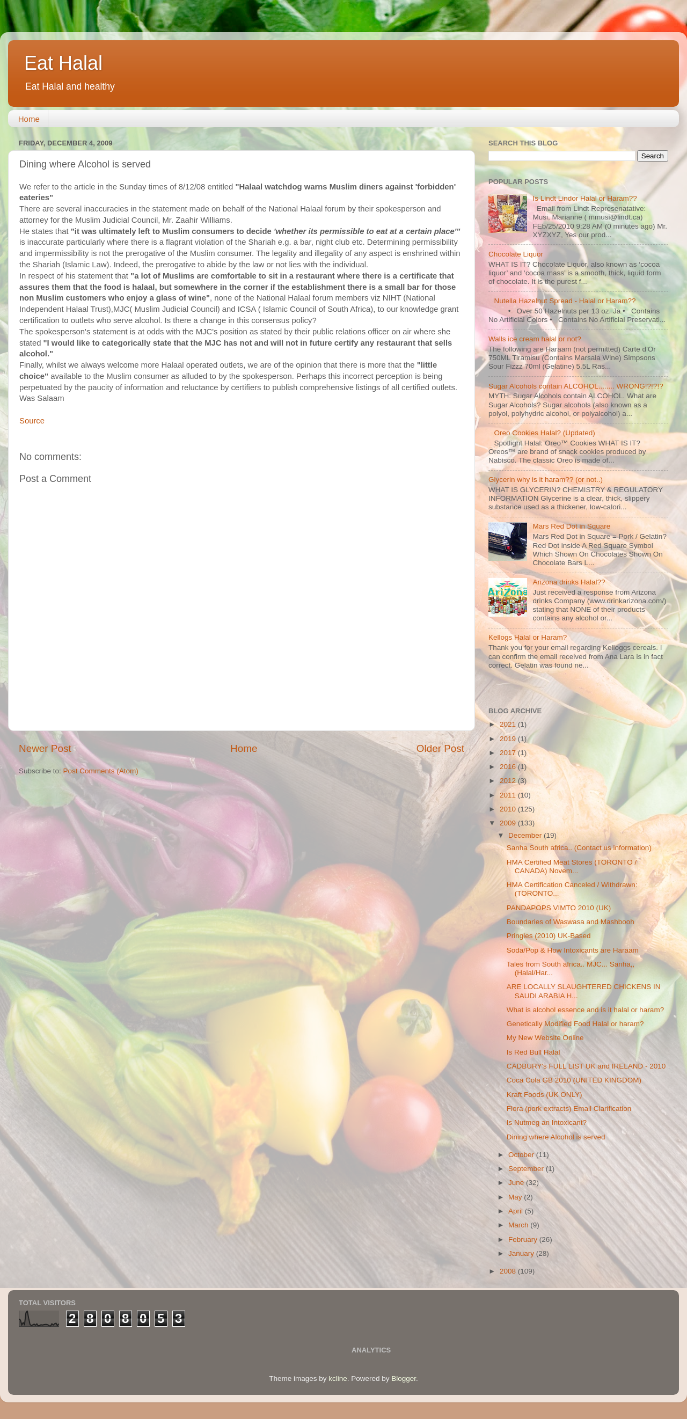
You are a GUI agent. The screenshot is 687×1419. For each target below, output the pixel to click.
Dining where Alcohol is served (556, 1137)
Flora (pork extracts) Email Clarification (569, 1109)
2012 (509, 781)
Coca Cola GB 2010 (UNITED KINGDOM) (574, 1080)
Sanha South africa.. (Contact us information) (579, 848)
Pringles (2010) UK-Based (549, 936)
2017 (509, 753)
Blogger (403, 1378)
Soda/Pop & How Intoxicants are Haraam (573, 950)
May (516, 1197)
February (523, 1239)
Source (32, 420)
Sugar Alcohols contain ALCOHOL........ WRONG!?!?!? (575, 386)
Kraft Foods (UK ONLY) (544, 1095)
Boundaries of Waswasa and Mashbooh (570, 922)
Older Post (440, 748)
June (517, 1183)
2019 (509, 739)
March (519, 1225)
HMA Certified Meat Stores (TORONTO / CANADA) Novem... (572, 866)
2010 (509, 809)
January (522, 1253)
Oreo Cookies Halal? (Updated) (544, 433)
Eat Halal (63, 63)
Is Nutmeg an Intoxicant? (547, 1122)
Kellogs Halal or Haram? (527, 637)
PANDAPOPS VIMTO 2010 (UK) (559, 908)
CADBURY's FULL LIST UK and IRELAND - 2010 (586, 1066)
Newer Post (45, 748)
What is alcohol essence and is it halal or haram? (585, 1010)
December (526, 835)
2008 (509, 1271)
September (527, 1169)
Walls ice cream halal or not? (534, 339)
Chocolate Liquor (515, 254)
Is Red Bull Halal (533, 1052)
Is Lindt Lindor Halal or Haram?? (584, 198)
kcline (337, 1378)
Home (29, 118)
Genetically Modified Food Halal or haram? (575, 1024)
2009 (509, 823)
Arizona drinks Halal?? (568, 582)
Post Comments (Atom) (100, 771)
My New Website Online (545, 1038)
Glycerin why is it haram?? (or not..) (545, 480)
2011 (509, 795)
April (516, 1211)
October (522, 1155)
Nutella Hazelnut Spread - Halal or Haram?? (564, 301)
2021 (509, 724)
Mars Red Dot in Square (571, 526)
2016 (509, 767)
